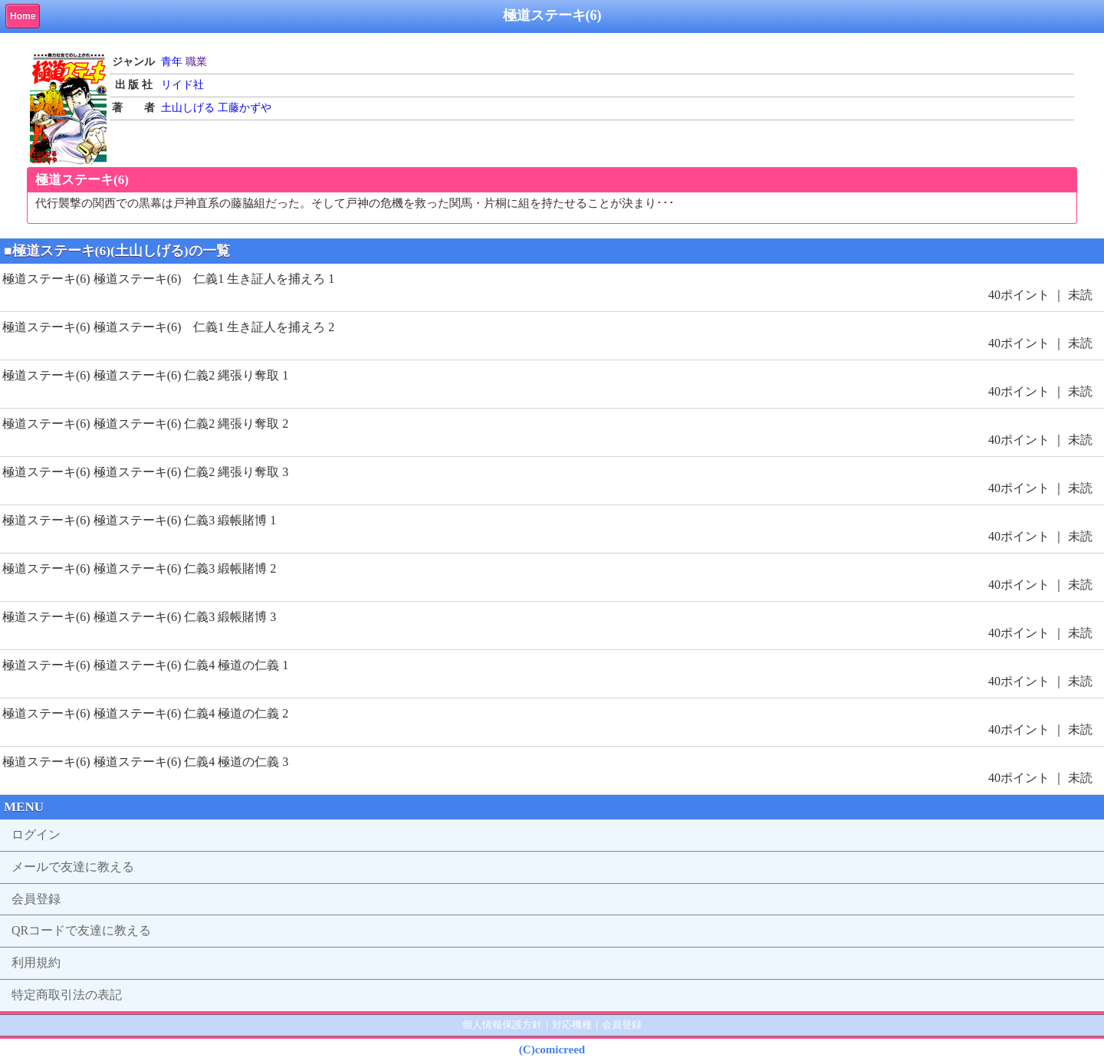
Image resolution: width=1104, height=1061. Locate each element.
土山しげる (188, 107)
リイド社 (182, 84)
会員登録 (36, 898)
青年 (171, 61)
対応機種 (572, 1024)
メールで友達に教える (73, 866)
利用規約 (36, 962)
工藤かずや (244, 107)
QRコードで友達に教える (81, 930)
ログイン (36, 834)
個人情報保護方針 (502, 1024)
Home (22, 16)
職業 (196, 61)
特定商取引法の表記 (67, 994)
